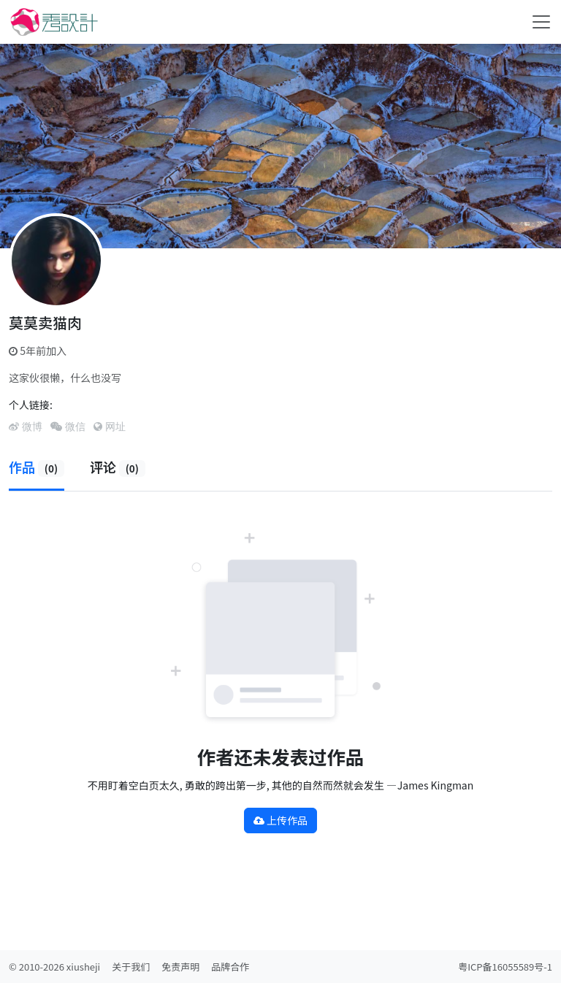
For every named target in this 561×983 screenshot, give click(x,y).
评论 (117, 466)
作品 (36, 466)
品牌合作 (230, 967)
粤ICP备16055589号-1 (505, 967)
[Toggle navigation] (541, 22)
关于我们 (131, 967)
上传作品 (280, 820)
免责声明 (180, 967)
